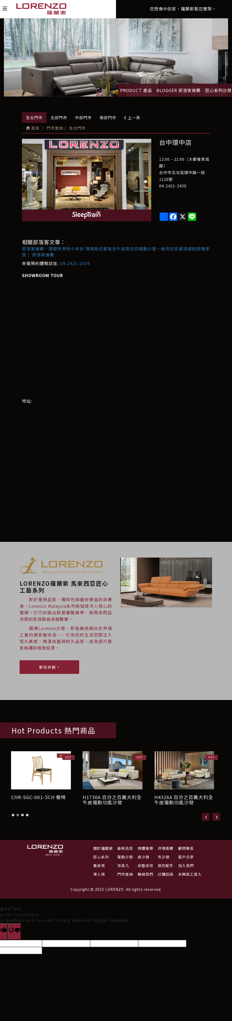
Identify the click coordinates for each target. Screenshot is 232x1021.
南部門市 (108, 117)
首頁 (32, 128)
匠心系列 (101, 856)
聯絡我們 (145, 874)
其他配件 (165, 865)
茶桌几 (123, 865)
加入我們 (186, 865)
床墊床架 (145, 865)
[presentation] (206, 820)
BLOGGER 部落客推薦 (178, 90)
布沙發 (164, 856)
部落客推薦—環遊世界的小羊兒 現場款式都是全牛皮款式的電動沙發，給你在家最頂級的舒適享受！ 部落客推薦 (116, 251)
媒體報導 (145, 848)
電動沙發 (125, 856)
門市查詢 (125, 874)
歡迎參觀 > (49, 670)
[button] (13, 818)
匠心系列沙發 (218, 90)
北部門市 (58, 117)
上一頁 (132, 117)
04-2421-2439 (75, 263)
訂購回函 (165, 874)
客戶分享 (186, 856)
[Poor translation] (14, 931)
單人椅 (99, 874)
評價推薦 (165, 848)
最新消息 (125, 848)
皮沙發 (143, 856)
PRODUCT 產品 (136, 90)
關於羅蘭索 (103, 848)
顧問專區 (186, 848)
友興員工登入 (190, 874)
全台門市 (34, 117)
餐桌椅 (99, 865)
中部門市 (83, 117)
